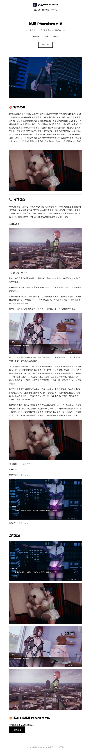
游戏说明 (37, 10)
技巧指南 (45, 10)
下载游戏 (18, 730)
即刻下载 (54, 10)
